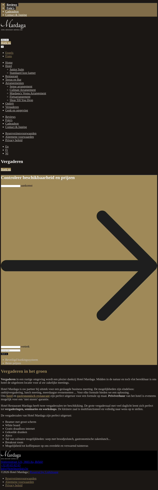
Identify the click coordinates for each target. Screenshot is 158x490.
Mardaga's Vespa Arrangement (28, 93)
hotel (9, 396)
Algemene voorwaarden (19, 136)
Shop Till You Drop (21, 100)
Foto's (10, 8)
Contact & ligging (16, 15)
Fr (6, 150)
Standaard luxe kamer (23, 72)
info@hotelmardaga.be (14, 468)
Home (9, 62)
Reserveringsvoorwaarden (20, 133)
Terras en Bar (13, 79)
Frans (8, 56)
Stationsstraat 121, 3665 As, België (22, 461)
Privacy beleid (13, 140)
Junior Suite (17, 69)
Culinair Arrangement (23, 90)
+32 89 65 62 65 (10, 465)
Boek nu (6, 42)
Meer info (5, 40)
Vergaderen (12, 107)
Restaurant (11, 76)
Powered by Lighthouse (44, 472)
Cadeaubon (12, 11)
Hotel (8, 66)
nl (2, 47)
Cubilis (43, 359)
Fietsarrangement (20, 96)
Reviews (12, 4)
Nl (6, 153)
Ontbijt (9, 103)
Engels (9, 52)
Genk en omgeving (16, 110)
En (7, 146)
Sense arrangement (21, 86)
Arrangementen (14, 83)
